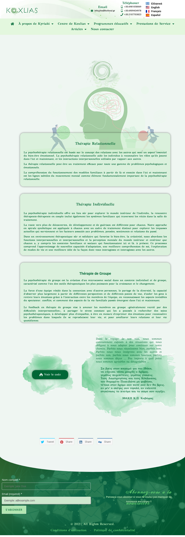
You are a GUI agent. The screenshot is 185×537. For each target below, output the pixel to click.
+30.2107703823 (132, 14)
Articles (79, 29)
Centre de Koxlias (73, 24)
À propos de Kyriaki (35, 24)
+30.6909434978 (132, 10)
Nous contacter (102, 29)
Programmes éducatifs (113, 24)
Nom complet (11, 480)
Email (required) (12, 494)
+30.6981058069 (132, 6)
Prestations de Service (155, 24)
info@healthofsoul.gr (104, 10)
